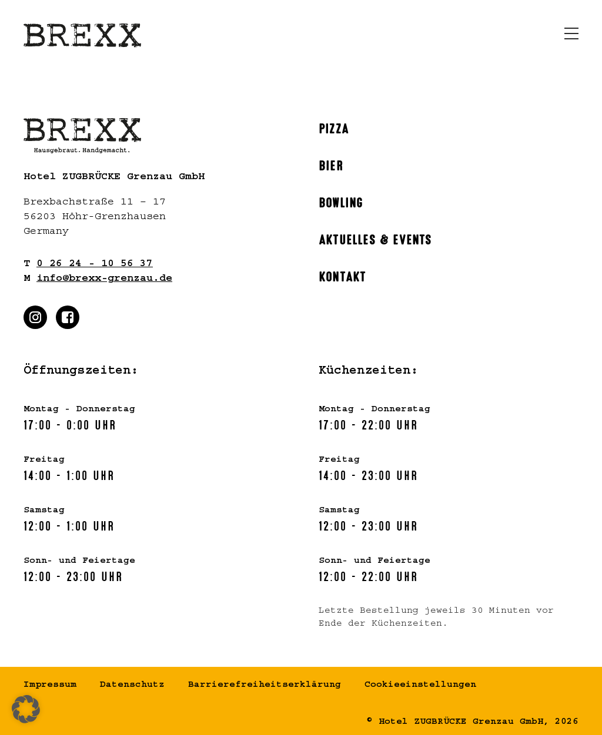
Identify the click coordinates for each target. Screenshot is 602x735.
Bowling (341, 201)
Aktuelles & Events (375, 238)
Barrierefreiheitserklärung (264, 685)
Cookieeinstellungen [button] (420, 685)
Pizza (334, 127)
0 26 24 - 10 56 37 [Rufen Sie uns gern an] (94, 265)
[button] (26, 709)
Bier (331, 164)
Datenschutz (132, 685)
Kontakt (342, 275)
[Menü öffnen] (571, 33)
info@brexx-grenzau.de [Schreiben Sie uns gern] (104, 279)
